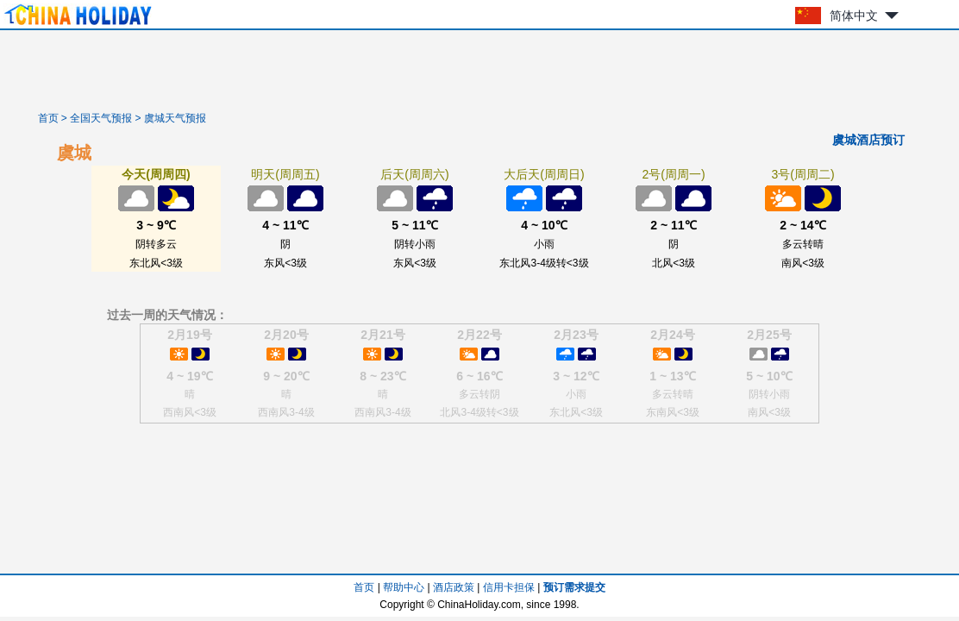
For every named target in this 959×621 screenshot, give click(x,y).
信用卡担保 (509, 587)
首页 (48, 118)
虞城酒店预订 (868, 140)
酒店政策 (453, 587)
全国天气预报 (101, 118)
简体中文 (854, 15)
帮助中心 (403, 587)
